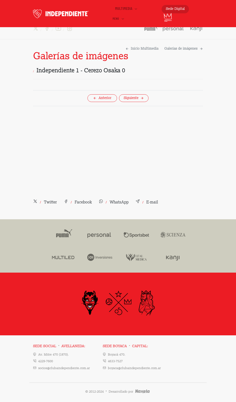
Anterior (102, 98)
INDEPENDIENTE (71, 13)
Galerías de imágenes (183, 48)
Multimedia (126, 8)
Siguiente (134, 98)
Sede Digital (175, 9)
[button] (45, 202)
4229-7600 (45, 361)
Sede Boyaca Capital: (125, 346)
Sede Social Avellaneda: (59, 346)
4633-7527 (115, 361)
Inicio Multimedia (141, 48)
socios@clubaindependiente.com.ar (64, 368)
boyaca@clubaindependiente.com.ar (134, 368)
